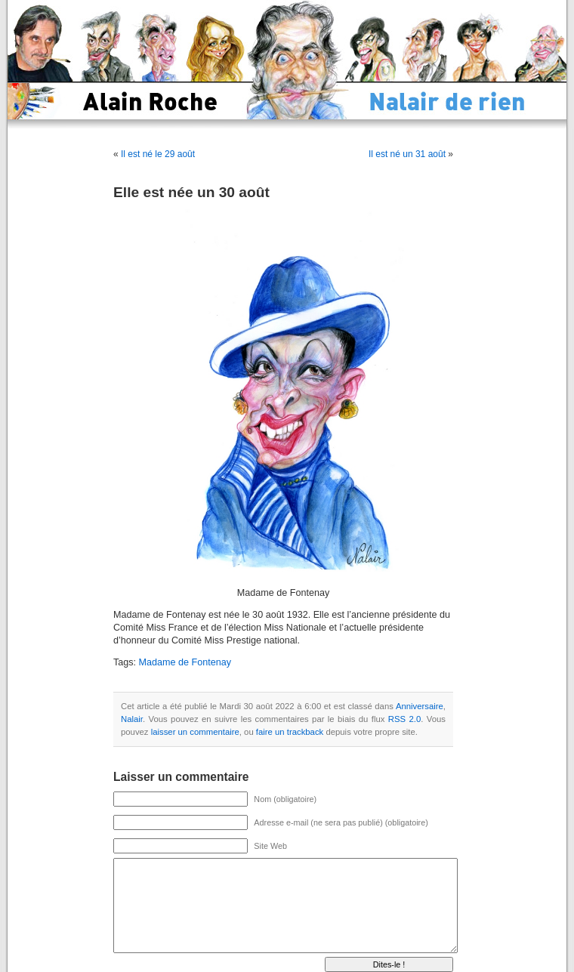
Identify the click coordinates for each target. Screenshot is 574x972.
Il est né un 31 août (407, 154)
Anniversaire (419, 706)
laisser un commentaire (195, 731)
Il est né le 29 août (158, 154)
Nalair (132, 719)
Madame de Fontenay (185, 662)
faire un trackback (289, 731)
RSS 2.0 (404, 719)
